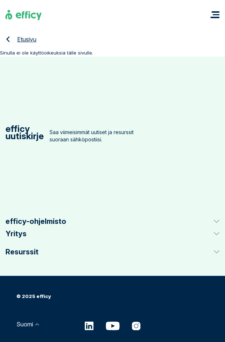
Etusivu (26, 39)
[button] (215, 14)
